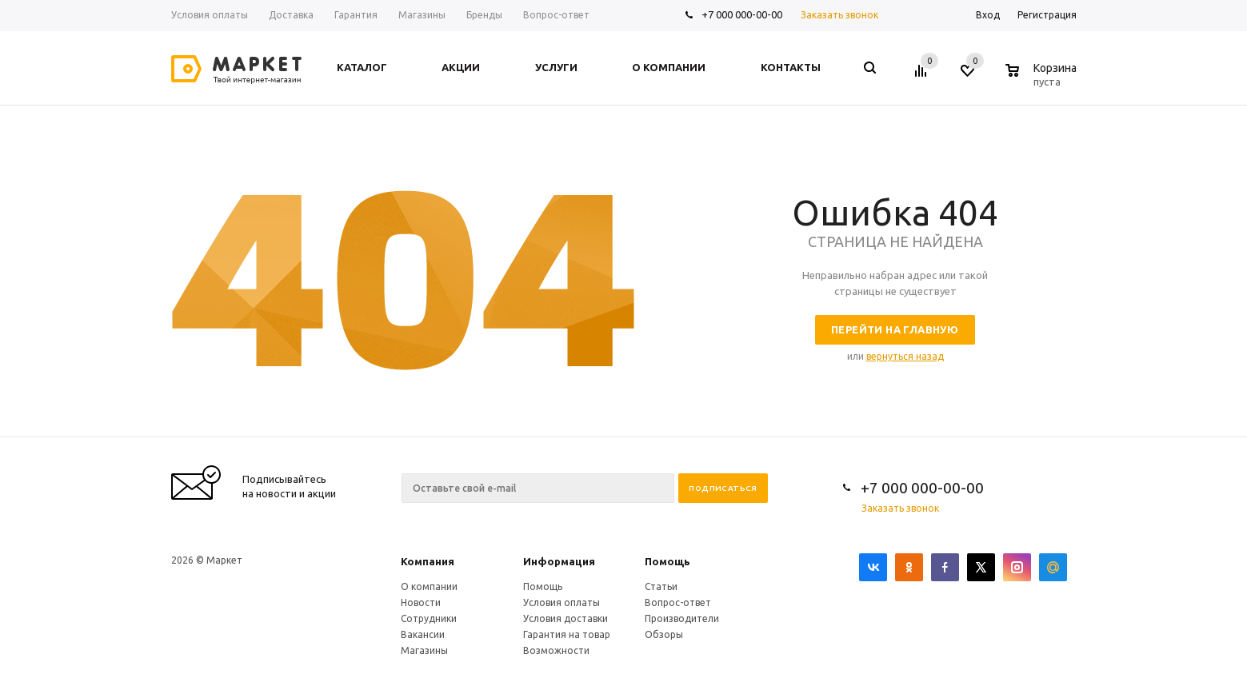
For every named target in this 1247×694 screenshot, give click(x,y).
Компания (427, 561)
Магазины (424, 650)
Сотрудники (429, 618)
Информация (559, 561)
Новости (421, 602)
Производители (682, 618)
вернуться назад (905, 356)
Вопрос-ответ (678, 602)
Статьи (661, 586)
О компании (429, 586)
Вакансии (423, 634)
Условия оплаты (561, 602)
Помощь (667, 561)
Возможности (556, 650)
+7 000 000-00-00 (741, 14)
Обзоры (664, 634)
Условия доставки (565, 618)
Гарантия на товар (566, 634)
